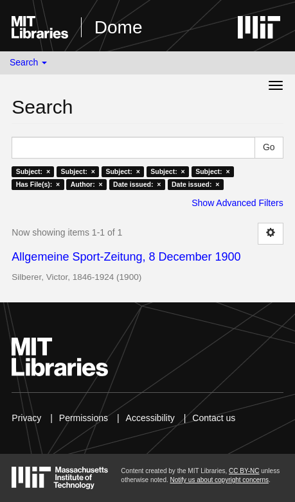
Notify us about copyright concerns (219, 479)
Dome (118, 27)
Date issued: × (137, 184)
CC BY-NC (244, 470)
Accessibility (150, 418)
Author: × (87, 184)
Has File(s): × (38, 184)
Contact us (213, 418)
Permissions (83, 418)
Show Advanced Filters (237, 203)
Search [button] (28, 62)
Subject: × (33, 171)
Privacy (26, 418)
